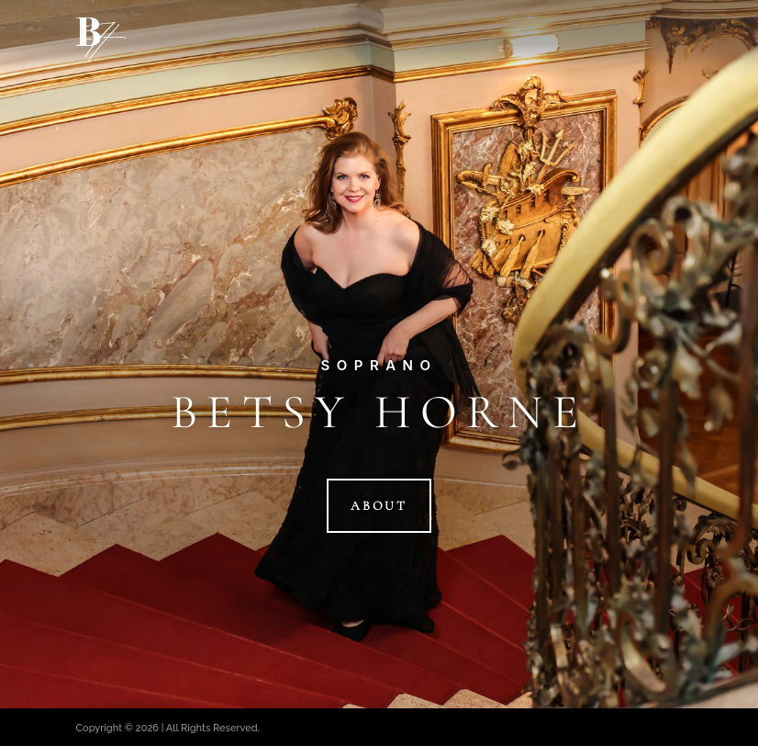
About (379, 506)
